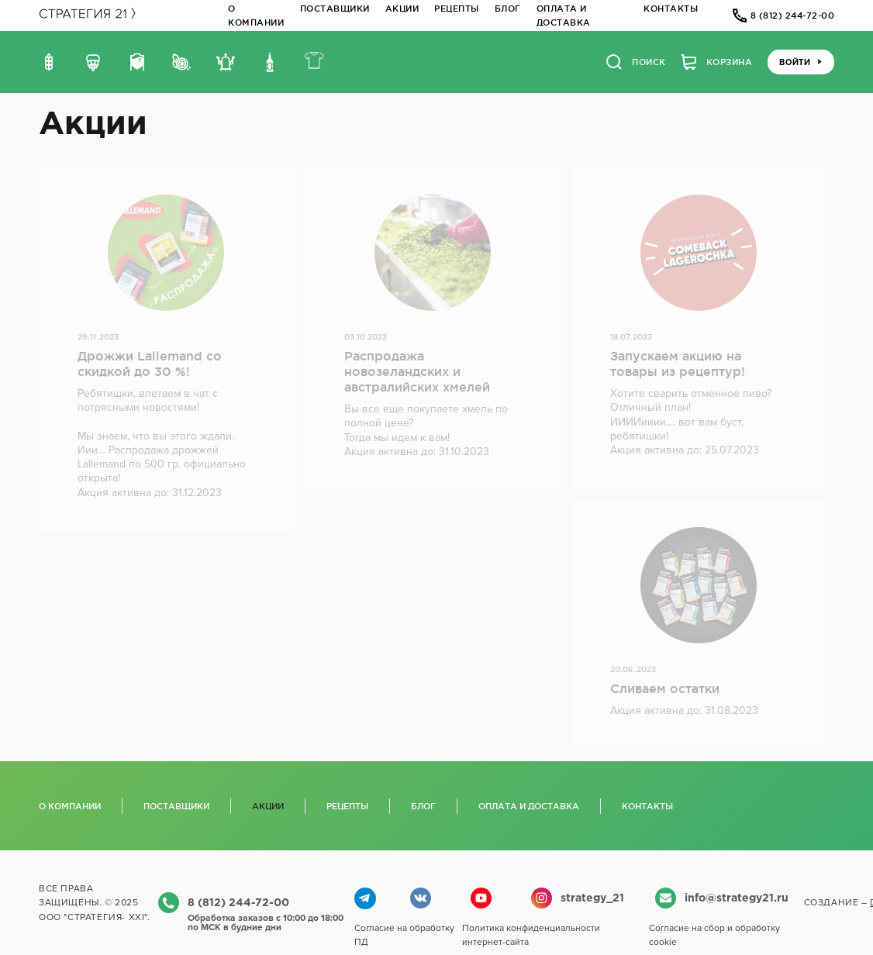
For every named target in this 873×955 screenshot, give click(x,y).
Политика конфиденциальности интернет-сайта (531, 934)
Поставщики (335, 8)
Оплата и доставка (528, 806)
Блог (508, 8)
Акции (402, 8)
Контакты (671, 8)
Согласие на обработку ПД (404, 934)
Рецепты (456, 8)
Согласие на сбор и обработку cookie (714, 934)
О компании (70, 806)
